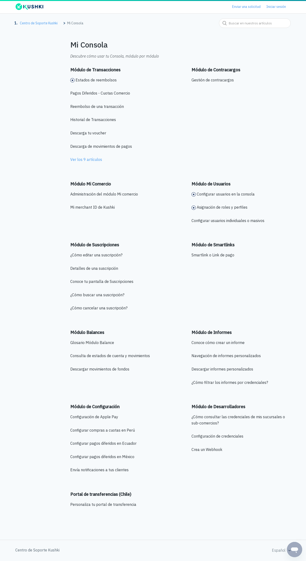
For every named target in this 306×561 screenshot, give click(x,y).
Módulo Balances (87, 332)
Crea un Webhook (206, 449)
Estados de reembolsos (96, 80)
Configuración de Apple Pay (94, 416)
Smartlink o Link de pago (212, 255)
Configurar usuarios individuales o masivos (227, 220)
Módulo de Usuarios (210, 184)
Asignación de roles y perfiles (222, 207)
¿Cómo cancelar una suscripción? (98, 308)
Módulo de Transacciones (95, 70)
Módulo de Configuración (95, 406)
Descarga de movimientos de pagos (101, 146)
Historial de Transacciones (93, 119)
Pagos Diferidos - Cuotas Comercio (100, 93)
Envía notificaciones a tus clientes (99, 469)
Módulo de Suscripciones (94, 245)
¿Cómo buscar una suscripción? (97, 294)
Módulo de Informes (211, 332)
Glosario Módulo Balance (92, 342)
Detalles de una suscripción (94, 268)
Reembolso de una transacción (97, 106)
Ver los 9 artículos (86, 159)
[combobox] (255, 23)
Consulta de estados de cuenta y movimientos (110, 355)
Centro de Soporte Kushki (39, 23)
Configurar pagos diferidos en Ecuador (103, 443)
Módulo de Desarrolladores (218, 406)
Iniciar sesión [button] (276, 7)
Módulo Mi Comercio (90, 184)
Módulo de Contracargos (215, 70)
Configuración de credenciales (217, 436)
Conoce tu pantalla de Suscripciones (101, 281)
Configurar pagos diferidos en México (102, 456)
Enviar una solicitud (246, 7)
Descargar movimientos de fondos (99, 369)
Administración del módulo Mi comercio (104, 194)
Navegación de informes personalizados (226, 355)
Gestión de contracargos (212, 80)
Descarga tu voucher (88, 133)
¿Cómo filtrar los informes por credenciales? (229, 382)
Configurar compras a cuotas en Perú (102, 430)
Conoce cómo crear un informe (218, 342)
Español (279, 550)
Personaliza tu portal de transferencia (103, 504)
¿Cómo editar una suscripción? (96, 255)
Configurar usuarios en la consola (226, 194)
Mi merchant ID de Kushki (92, 207)
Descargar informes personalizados (222, 369)
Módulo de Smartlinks (213, 245)
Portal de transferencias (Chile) (100, 494)
